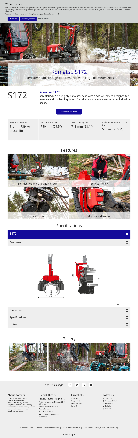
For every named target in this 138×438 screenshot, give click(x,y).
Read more (43, 417)
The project (75, 398)
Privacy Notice (100, 428)
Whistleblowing (112, 428)
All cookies (13, 19)
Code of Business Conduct (71, 428)
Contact (74, 406)
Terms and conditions (51, 428)
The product (75, 401)
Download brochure (69, 112)
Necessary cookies (28, 19)
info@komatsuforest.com (51, 414)
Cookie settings (43, 19)
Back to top (69, 435)
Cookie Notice (88, 428)
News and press (76, 403)
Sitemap (39, 428)
